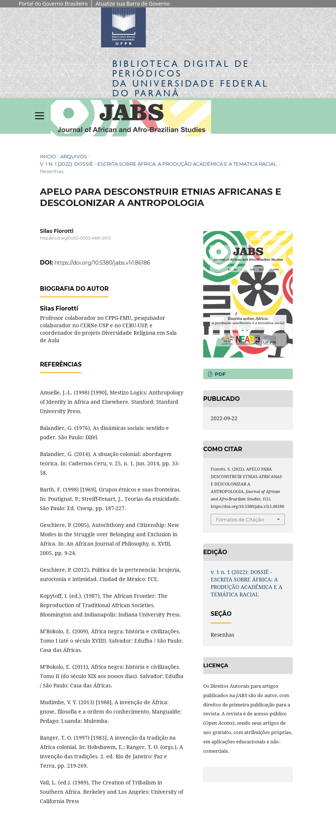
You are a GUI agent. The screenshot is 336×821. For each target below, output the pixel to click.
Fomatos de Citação (240, 519)
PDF (219, 374)
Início (48, 156)
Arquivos (73, 156)
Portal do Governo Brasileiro (53, 3)
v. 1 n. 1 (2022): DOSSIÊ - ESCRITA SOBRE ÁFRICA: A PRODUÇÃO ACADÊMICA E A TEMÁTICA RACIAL (158, 164)
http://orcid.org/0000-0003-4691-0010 (75, 238)
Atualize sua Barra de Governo (132, 3)
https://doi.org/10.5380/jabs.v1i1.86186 (102, 262)
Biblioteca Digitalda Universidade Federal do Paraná (190, 78)
